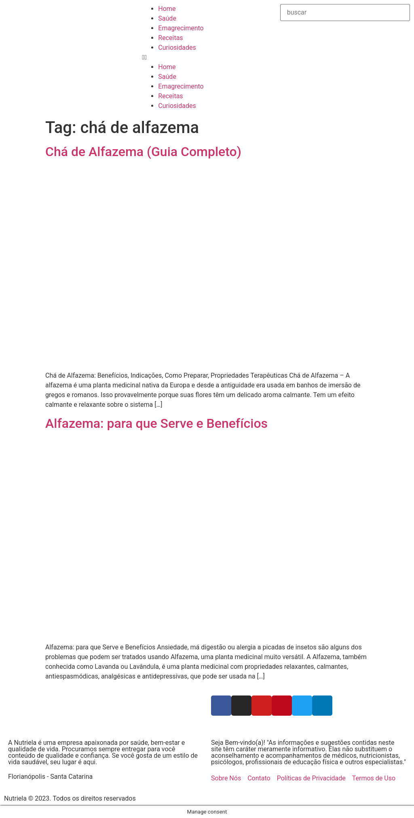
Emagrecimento (180, 28)
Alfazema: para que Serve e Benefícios (156, 423)
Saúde (167, 18)
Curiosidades (177, 47)
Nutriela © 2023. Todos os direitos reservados (70, 798)
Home (166, 9)
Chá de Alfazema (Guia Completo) (143, 151)
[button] (207, 57)
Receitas (170, 38)
